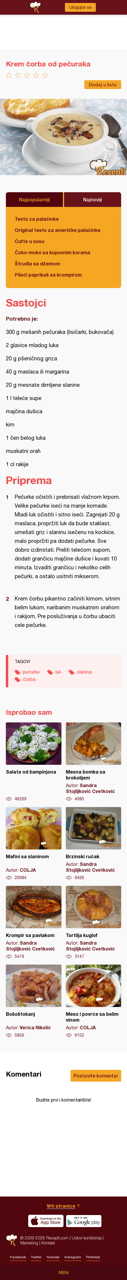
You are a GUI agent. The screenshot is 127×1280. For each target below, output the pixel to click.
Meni (63, 1272)
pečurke (31, 672)
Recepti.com (11, 1240)
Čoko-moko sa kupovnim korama (52, 252)
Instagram (72, 1257)
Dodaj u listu (103, 84)
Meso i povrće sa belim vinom (93, 1001)
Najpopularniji (34, 199)
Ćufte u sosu (29, 241)
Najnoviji (92, 199)
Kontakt (48, 1242)
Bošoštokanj (33, 1001)
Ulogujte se (80, 7)
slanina (84, 672)
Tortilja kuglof (93, 922)
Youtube (52, 1257)
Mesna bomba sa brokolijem (93, 762)
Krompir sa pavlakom (33, 922)
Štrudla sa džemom (37, 263)
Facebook (18, 1257)
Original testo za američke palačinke (58, 230)
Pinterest (93, 1257)
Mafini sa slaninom (33, 844)
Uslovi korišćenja (86, 1237)
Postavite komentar (95, 1075)
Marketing (29, 1242)
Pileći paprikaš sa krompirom (48, 274)
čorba (29, 679)
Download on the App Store (45, 1221)
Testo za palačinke (37, 219)
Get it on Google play (83, 1221)
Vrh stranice (61, 1206)
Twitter (36, 1257)
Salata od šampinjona (33, 762)
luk (58, 672)
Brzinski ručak (93, 844)
